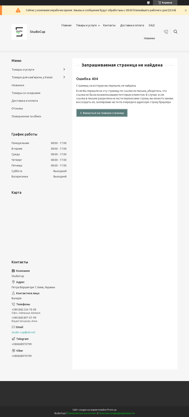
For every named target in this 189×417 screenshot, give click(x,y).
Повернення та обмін (26, 116)
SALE (152, 25)
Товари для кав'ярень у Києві (32, 77)
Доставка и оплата (132, 25)
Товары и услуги (86, 25)
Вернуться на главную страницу (103, 113)
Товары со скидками (26, 93)
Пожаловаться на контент (82, 413)
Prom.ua (111, 409)
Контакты (109, 25)
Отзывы (17, 108)
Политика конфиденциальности (117, 413)
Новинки (149, 38)
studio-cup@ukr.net (23, 332)
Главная (66, 25)
